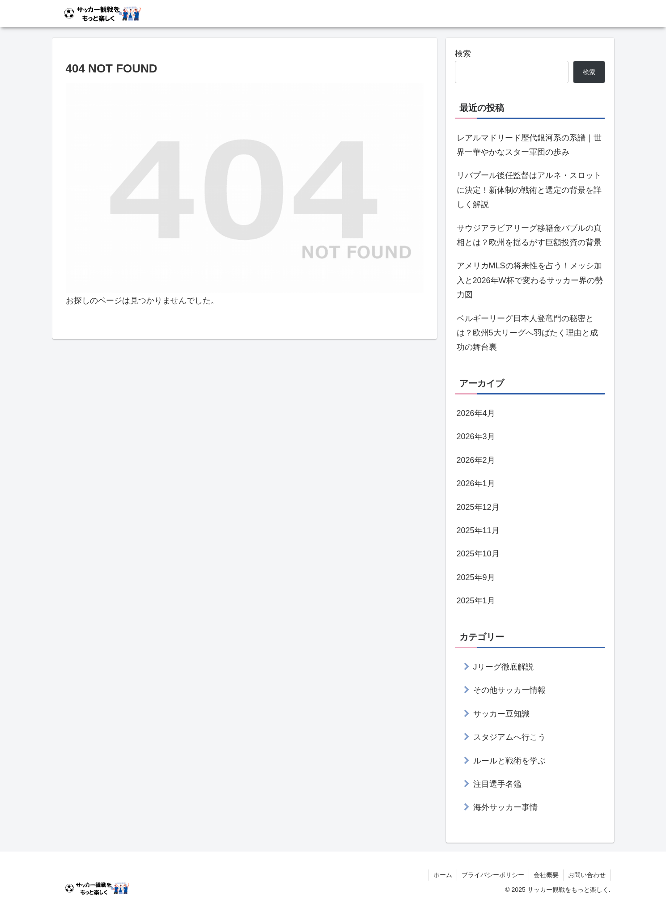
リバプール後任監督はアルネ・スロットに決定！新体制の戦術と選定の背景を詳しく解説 (529, 190)
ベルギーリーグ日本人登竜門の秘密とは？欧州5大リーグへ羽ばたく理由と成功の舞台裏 (527, 333)
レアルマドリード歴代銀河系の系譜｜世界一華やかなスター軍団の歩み (529, 145)
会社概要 (546, 874)
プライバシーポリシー (493, 874)
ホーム (442, 874)
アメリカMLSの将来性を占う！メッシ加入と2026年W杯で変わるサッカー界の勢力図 (530, 280)
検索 (463, 53)
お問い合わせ (587, 874)
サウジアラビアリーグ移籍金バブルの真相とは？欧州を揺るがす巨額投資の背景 (529, 235)
